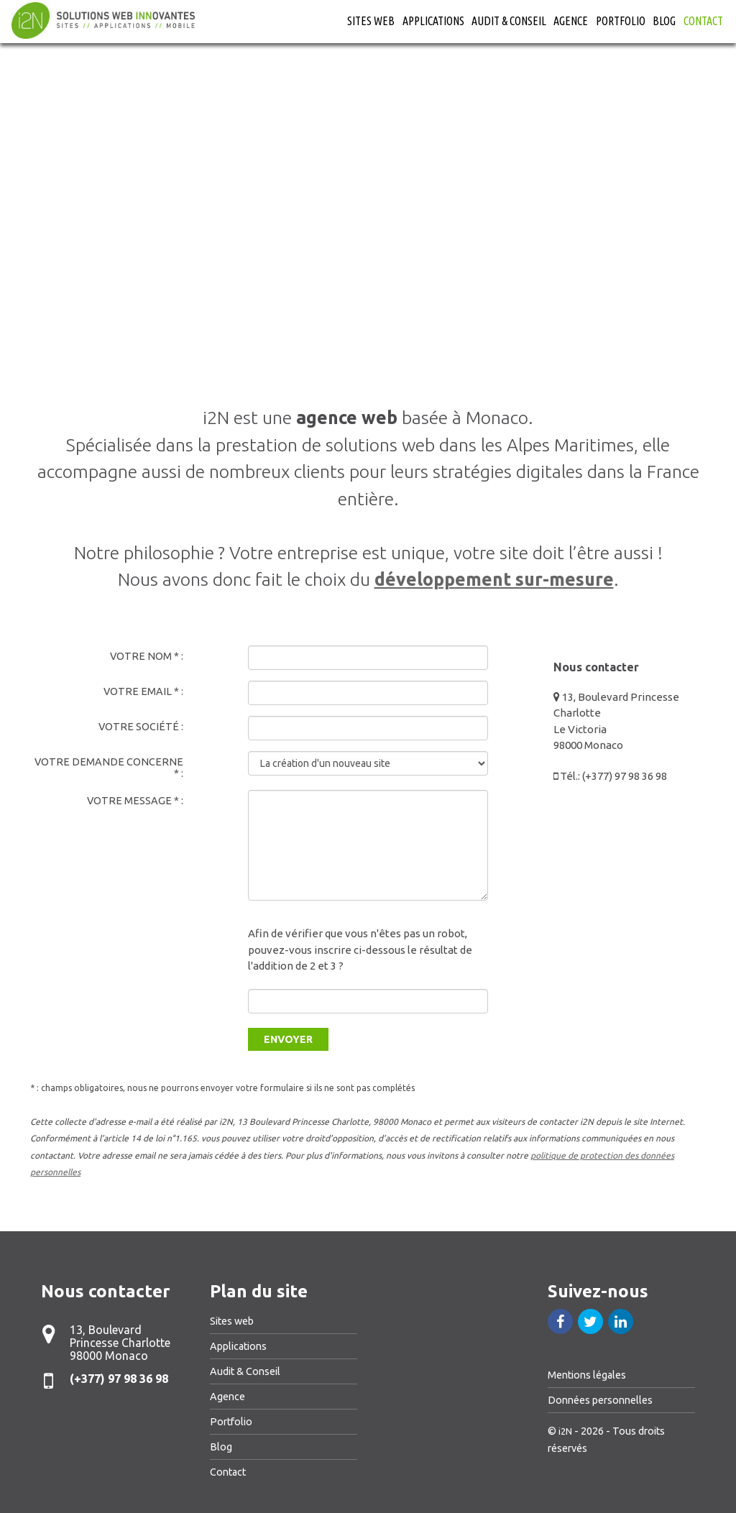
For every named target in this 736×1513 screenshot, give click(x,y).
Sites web (371, 20)
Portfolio (620, 20)
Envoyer (288, 1039)
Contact (703, 20)
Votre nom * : (146, 656)
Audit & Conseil (509, 20)
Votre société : (140, 726)
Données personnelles (600, 1400)
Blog (664, 20)
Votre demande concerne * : (108, 767)
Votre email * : (143, 691)
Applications (433, 20)
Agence (570, 20)
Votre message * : (135, 800)
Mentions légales (587, 1375)
